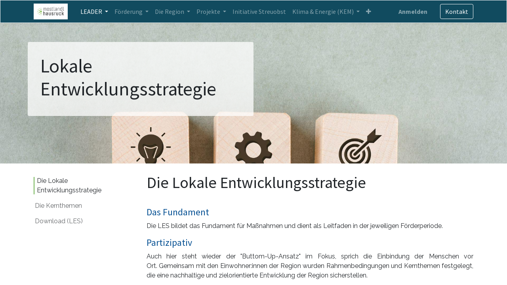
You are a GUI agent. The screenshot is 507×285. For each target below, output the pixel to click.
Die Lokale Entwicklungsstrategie (70, 185)
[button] (368, 11)
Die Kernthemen (58, 205)
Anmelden (412, 11)
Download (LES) (59, 221)
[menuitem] (259, 11)
